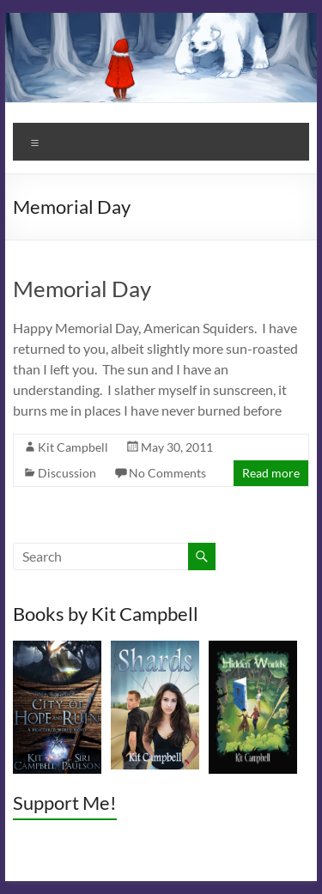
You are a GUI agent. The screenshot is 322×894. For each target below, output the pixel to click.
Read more (271, 472)
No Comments (167, 472)
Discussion (67, 472)
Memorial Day (82, 288)
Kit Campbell (73, 447)
